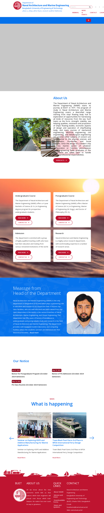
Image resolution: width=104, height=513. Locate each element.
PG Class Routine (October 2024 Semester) (28, 385)
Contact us (23, 222)
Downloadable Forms (59, 501)
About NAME (59, 492)
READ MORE (23, 218)
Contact (93, 13)
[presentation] (9, 438)
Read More (63, 218)
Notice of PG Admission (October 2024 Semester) (68, 375)
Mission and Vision (58, 496)
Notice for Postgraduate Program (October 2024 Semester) (29, 375)
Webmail (75, 13)
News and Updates (57, 506)
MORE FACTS (61, 160)
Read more (33, 332)
